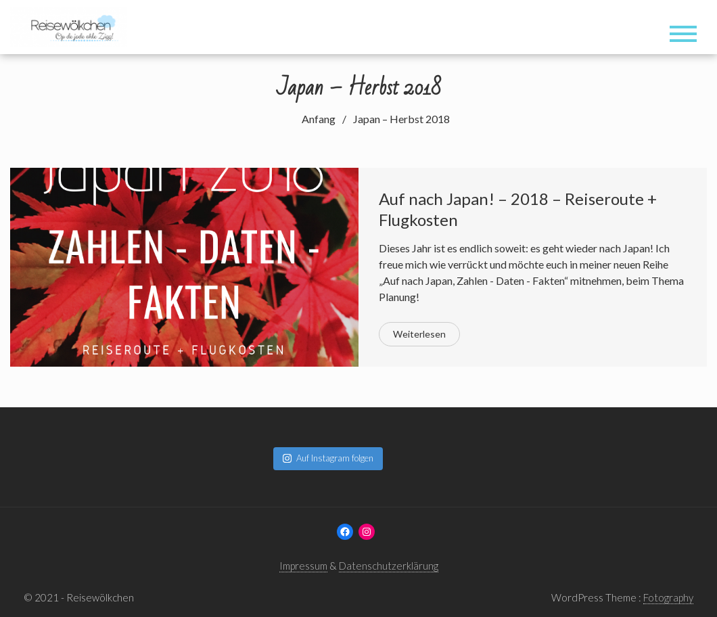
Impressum (303, 565)
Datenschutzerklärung (388, 565)
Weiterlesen (419, 334)
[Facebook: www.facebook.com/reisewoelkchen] (345, 532)
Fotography (668, 597)
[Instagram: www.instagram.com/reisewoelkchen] (366, 532)
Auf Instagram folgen (328, 458)
